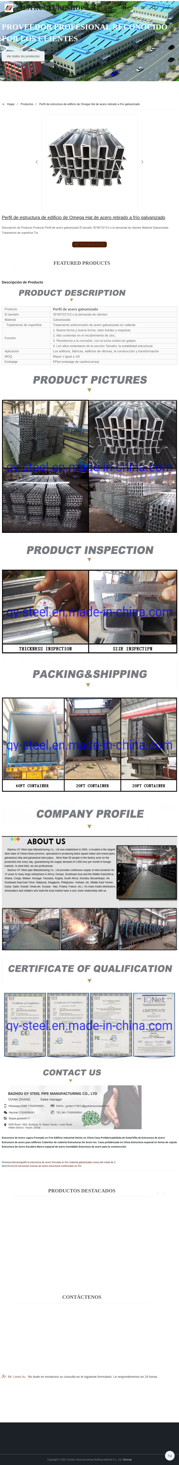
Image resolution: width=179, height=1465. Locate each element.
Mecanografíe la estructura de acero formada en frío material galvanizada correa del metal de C (64, 1162)
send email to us (89, 244)
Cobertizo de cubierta (54, 1142)
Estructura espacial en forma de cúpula (154, 1142)
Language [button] (168, 7)
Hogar (11, 104)
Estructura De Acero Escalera (19, 1146)
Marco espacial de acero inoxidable (57, 1146)
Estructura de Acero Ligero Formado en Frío (27, 1137)
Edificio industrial (64, 1137)
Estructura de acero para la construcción (102, 1146)
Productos (27, 104)
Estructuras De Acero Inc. (83, 1142)
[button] (142, 7)
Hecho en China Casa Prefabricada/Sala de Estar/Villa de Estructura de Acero (120, 1137)
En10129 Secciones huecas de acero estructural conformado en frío (44, 1166)
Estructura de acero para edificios (21, 1142)
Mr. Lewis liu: (14, 1384)
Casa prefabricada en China (114, 1142)
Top (170, 1454)
